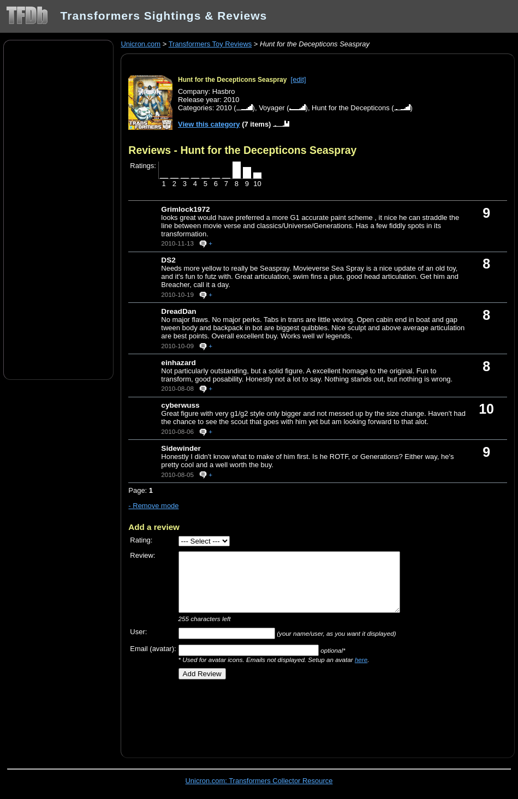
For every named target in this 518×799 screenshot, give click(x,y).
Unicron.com (140, 44)
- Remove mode (153, 506)
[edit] (298, 79)
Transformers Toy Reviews (210, 44)
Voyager (272, 108)
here (361, 659)
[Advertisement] (58, 209)
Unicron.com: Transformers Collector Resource (259, 781)
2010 (224, 108)
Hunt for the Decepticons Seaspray (232, 80)
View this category (209, 124)
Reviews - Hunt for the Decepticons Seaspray (242, 150)
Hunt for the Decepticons (351, 108)
